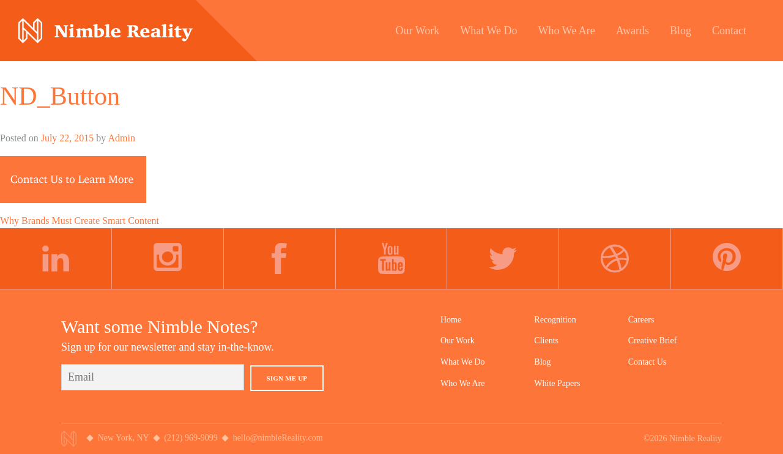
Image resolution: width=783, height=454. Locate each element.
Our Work (457, 340)
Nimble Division (105, 30)
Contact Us (647, 362)
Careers (641, 319)
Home (450, 319)
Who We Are (462, 383)
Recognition (555, 319)
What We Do (462, 362)
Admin (121, 138)
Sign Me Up (287, 378)
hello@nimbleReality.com (278, 437)
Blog (542, 362)
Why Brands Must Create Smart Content (79, 220)
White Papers (557, 383)
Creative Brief (652, 340)
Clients (546, 340)
